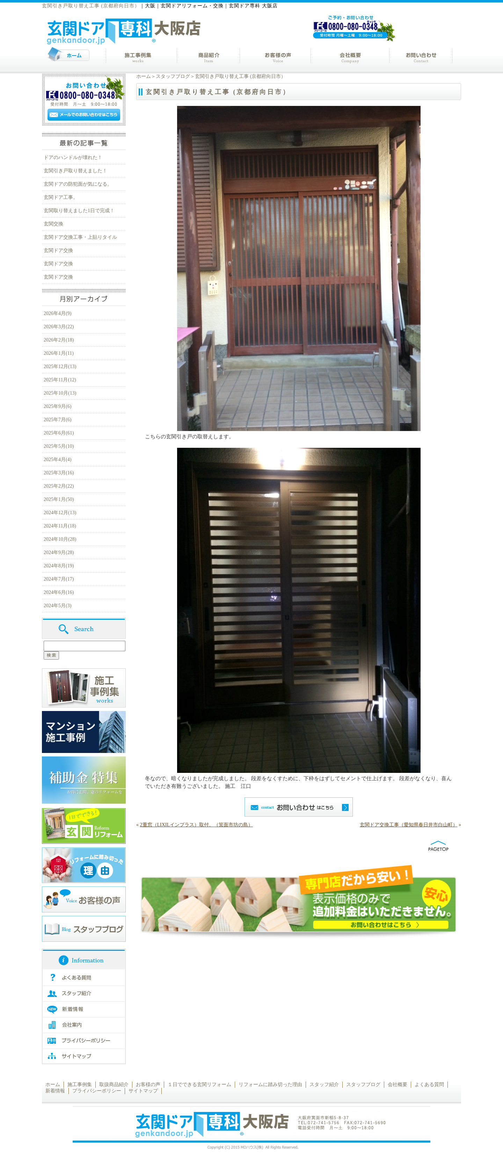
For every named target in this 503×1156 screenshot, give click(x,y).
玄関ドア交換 (58, 250)
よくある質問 (429, 1084)
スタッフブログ (173, 76)
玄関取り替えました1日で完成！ (79, 210)
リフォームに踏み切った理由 (270, 1084)
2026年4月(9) (57, 313)
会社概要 (397, 1084)
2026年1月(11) (59, 353)
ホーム (143, 76)
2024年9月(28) (59, 552)
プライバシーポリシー (96, 1090)
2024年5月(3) (57, 605)
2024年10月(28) (60, 539)
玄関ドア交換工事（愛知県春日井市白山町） (409, 824)
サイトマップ (143, 1090)
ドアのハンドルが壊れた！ (73, 157)
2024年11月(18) (60, 526)
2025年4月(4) (57, 459)
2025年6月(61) (59, 433)
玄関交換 (53, 224)
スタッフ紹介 (324, 1084)
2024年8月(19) (59, 565)
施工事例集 (79, 1084)
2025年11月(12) (60, 379)
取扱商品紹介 (114, 1084)
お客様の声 (148, 1084)
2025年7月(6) (57, 419)
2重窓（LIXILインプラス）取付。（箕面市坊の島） (196, 824)
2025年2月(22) (59, 486)
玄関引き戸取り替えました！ (75, 170)
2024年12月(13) (60, 512)
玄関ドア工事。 (61, 197)
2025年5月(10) (59, 446)
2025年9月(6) (57, 406)
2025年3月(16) (59, 472)
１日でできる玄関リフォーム (199, 1084)
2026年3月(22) (59, 326)
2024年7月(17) (59, 579)
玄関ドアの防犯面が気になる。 (78, 184)
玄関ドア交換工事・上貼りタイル (80, 237)
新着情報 (55, 1090)
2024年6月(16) (59, 592)
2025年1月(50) (59, 499)
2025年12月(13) (60, 366)
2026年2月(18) (59, 340)
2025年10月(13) (60, 393)
